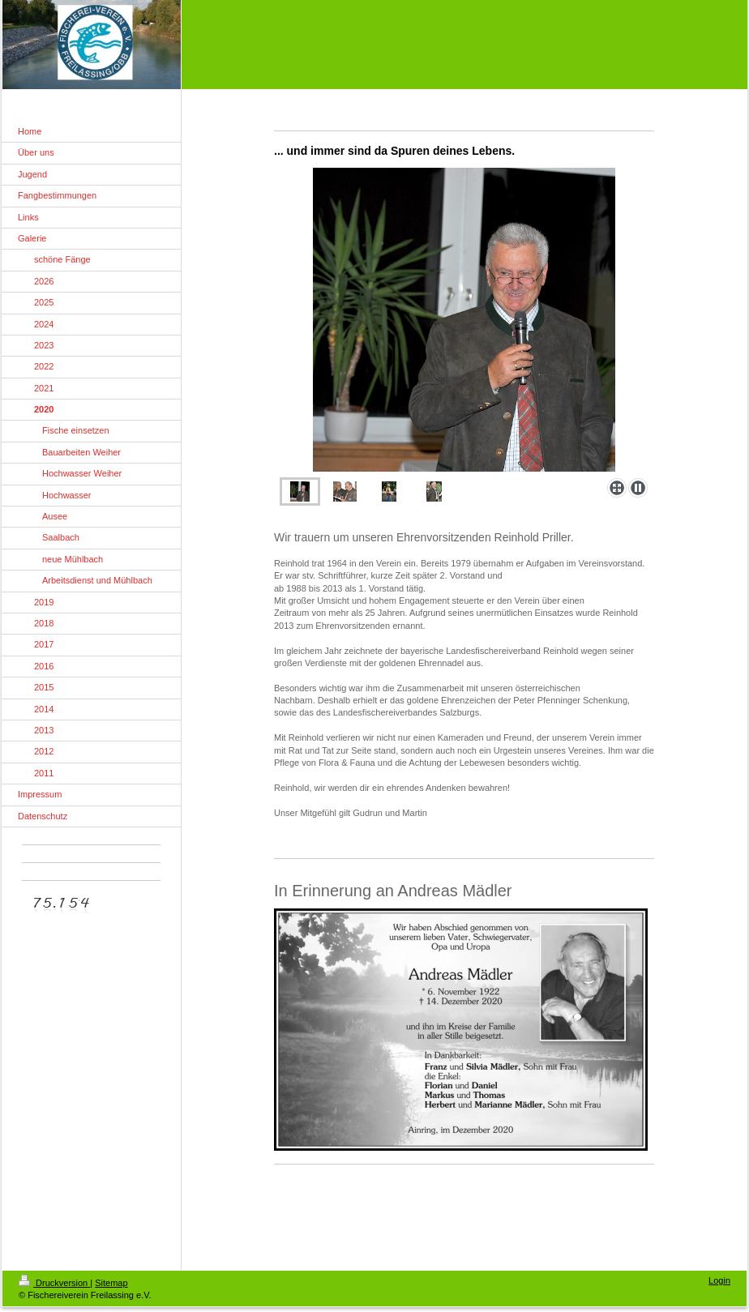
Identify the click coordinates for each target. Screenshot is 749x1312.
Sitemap (111, 1283)
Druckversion (54, 1283)
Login (719, 1280)
